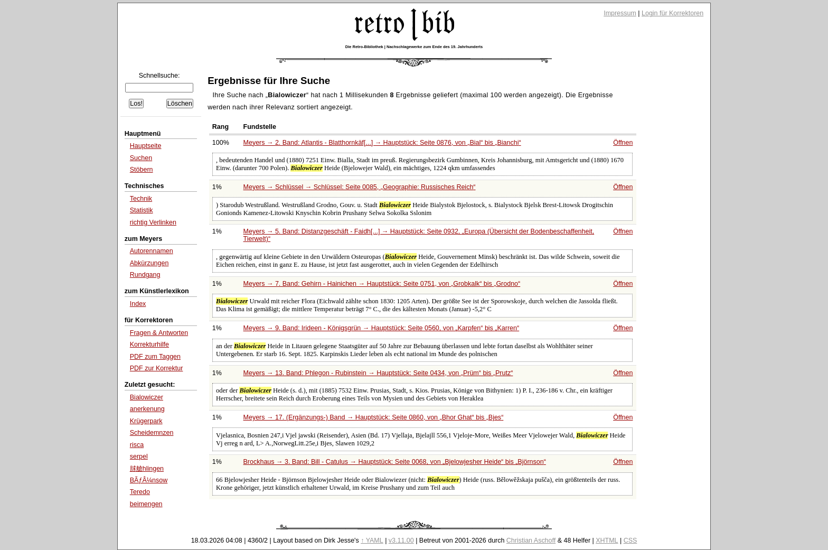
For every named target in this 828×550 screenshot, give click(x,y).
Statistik (141, 210)
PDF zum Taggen (155, 356)
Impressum (620, 13)
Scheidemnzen (152, 432)
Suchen (141, 158)
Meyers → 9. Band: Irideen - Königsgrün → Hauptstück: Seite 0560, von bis (381, 328)
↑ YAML (372, 540)
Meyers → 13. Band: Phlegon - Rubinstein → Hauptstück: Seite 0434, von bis (378, 373)
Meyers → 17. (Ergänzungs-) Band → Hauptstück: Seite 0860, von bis (373, 417)
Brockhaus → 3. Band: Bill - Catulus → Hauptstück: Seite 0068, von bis (394, 461)
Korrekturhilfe (149, 344)
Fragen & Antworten (159, 333)
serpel (139, 456)
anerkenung (147, 409)
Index (138, 303)
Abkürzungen (149, 263)
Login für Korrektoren (672, 13)
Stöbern (141, 169)
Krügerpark (146, 421)
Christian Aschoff (531, 540)
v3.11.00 (401, 540)
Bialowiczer (146, 397)
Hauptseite (146, 146)
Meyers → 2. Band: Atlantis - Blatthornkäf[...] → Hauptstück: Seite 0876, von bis (382, 142)
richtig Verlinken (153, 222)
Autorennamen (151, 251)
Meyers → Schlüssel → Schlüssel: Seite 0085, (359, 187)
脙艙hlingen (147, 468)
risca (137, 445)
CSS (630, 540)
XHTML (607, 540)
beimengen (146, 504)
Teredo (140, 492)
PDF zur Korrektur (156, 368)
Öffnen (623, 142)
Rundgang (145, 274)
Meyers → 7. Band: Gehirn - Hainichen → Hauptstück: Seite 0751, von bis (382, 283)
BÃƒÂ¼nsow (148, 480)
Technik (141, 198)
